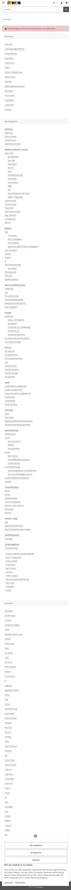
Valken (7, 830)
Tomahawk (9, 778)
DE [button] (54, 2)
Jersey (7, 452)
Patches (9, 572)
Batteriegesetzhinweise (14, 86)
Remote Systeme (12, 369)
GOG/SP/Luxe (10, 140)
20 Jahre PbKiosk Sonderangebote (20, 553)
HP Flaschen (10, 351)
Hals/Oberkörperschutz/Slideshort (22, 470)
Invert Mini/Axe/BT (12, 211)
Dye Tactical (11, 568)
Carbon (8, 254)
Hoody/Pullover (11, 498)
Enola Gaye (9, 643)
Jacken (7, 494)
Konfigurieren (36, 853)
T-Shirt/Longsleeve (12, 502)
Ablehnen (36, 860)
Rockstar (8, 751)
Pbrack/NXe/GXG (12, 296)
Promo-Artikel (11, 561)
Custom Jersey (14, 463)
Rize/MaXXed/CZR (15, 175)
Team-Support (12, 575)
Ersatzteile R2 (13, 331)
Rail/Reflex (12, 178)
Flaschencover (11, 366)
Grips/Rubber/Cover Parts (18, 193)
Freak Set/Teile (11, 404)
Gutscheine (10, 564)
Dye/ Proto (9, 153)
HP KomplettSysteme (13, 358)
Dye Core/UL (13, 456)
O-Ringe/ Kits (10, 219)
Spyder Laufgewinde (13, 389)
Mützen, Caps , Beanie (14, 505)
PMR (10, 186)
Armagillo (10, 586)
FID (6, 834)
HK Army (8, 662)
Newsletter (9, 58)
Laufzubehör (10, 400)
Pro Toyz (8, 727)
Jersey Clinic (10, 676)
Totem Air (9, 783)
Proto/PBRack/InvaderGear (19, 459)
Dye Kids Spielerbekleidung (17, 579)
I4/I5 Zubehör (13, 243)
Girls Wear (9, 509)
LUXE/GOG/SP (10, 200)
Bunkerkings (10, 615)
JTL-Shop (40, 887)
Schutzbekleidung (12, 467)
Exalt (7, 648)
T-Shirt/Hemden (11, 548)
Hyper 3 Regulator (15, 197)
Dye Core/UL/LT (14, 441)
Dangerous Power (12, 625)
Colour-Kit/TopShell (16, 320)
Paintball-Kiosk (11, 709)
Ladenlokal (9, 105)
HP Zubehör (10, 377)
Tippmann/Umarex (13, 144)
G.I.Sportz (9, 653)
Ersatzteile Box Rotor (16, 334)
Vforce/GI (8, 275)
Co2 (6, 362)
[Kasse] (66, 2)
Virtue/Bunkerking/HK (14, 299)
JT (5, 261)
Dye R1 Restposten (14, 557)
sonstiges (9, 538)
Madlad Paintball (12, 690)
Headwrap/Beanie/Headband (17, 478)
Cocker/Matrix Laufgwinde (16, 386)
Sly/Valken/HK (10, 272)
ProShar (8, 737)
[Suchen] (32, 9)
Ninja (7, 695)
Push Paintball (11, 250)
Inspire (8, 671)
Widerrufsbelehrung (13, 72)
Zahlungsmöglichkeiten (14, 49)
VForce (7, 788)
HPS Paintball (10, 667)
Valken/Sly (9, 288)
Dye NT (11, 167)
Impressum (8, 882)
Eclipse (8, 816)
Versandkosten (11, 53)
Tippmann (9, 208)
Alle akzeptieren (36, 845)
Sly (6, 755)
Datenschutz (20, 882)
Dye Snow (10, 583)
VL (6, 797)
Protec (8, 590)
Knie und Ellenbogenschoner (20, 474)
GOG (7, 657)
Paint (7, 413)
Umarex (8, 825)
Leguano (8, 685)
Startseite (9, 91)
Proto (7, 741)
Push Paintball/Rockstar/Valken (18, 529)
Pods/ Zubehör (11, 307)
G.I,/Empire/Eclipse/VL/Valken (17, 338)
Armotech (9, 611)
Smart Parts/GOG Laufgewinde (17, 393)
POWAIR (8, 723)
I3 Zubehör (12, 235)
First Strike (9, 417)
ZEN (6, 802)
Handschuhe (10, 434)
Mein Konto (9, 95)
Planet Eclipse (10, 136)
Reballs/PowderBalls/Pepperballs (19, 421)
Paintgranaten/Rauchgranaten (17, 424)
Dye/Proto (9, 133)
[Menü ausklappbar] (3, 1)
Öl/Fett (7, 222)
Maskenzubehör (11, 279)
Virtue (7, 792)
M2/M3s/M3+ (13, 156)
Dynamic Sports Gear (14, 634)
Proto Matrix (13, 182)
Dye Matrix (12, 164)
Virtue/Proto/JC (14, 448)
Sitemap (8, 81)
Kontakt (8, 109)
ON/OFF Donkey (11, 373)
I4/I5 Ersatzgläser (15, 239)
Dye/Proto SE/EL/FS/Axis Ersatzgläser (23, 246)
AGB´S (7, 67)
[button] (61, 2)
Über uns (9, 44)
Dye (6, 232)
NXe (6, 699)
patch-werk (9, 713)
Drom (7, 629)
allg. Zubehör (10, 215)
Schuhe (8, 481)
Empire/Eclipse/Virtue (14, 525)
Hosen (7, 437)
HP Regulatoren (11, 355)
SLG (9, 189)
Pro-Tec (8, 732)
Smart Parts (10, 760)
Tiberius (8, 769)
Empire (8, 257)
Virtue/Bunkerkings (13, 264)
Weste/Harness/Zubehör (15, 303)
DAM (10, 171)
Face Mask (12, 268)
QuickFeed (12, 323)
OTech (7, 704)
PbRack (11, 445)
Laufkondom (10, 397)
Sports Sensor (10, 764)
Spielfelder (9, 100)
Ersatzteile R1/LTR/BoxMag (19, 327)
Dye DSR (11, 160)
